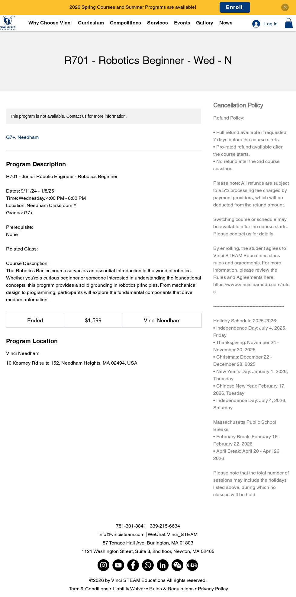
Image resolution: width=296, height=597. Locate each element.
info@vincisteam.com (121, 534)
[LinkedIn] (163, 565)
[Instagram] (103, 565)
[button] (91, 23)
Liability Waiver (129, 589)
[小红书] (192, 565)
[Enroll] (235, 7)
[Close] (285, 7)
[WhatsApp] (148, 565)
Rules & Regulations (171, 589)
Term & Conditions (88, 589)
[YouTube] (118, 565)
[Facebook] (133, 565)
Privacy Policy (213, 589)
